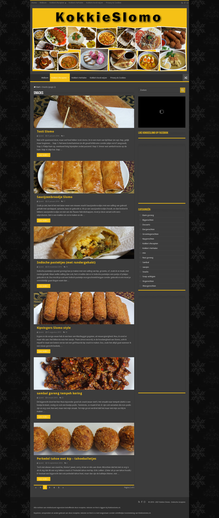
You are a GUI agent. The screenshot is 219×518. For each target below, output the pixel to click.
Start (37, 87)
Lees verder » (44, 155)
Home (34, 3)
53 (62, 398)
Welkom (43, 3)
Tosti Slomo (45, 131)
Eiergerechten (149, 229)
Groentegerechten (150, 234)
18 (66, 332)
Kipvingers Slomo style (54, 328)
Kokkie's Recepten (150, 243)
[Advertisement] (162, 174)
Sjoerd (40, 136)
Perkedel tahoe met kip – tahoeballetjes (66, 458)
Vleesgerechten (149, 286)
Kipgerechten (148, 239)
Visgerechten (148, 281)
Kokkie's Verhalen (150, 248)
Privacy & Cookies (113, 3)
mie (144, 253)
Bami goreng (148, 215)
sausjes (146, 267)
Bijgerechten (148, 220)
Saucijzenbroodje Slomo (54, 197)
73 (67, 267)
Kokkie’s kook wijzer (94, 3)
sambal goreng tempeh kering (59, 393)
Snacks (145, 272)
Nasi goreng (148, 257)
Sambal (146, 262)
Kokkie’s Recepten (57, 3)
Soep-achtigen (149, 276)
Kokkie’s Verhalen (76, 3)
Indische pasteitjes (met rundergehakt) (66, 262)
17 (64, 201)
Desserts (146, 225)
